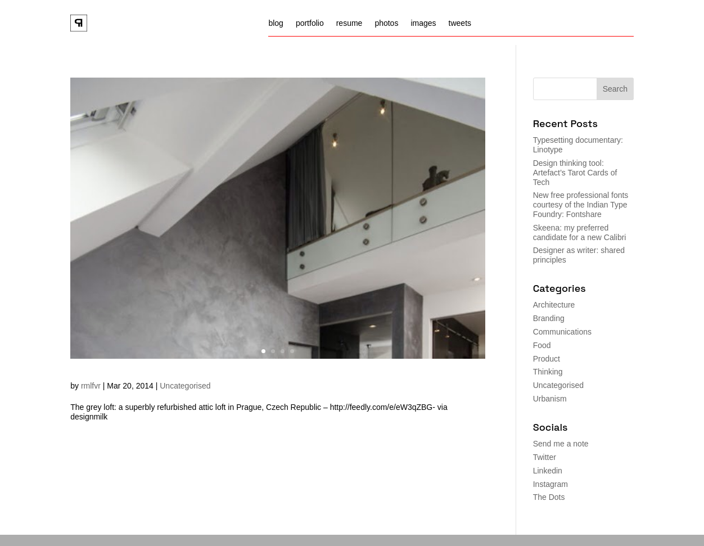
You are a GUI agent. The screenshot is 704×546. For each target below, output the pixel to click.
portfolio (310, 23)
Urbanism (550, 398)
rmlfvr (91, 385)
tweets (460, 23)
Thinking (548, 371)
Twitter (544, 457)
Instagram (550, 484)
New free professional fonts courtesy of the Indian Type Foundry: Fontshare (581, 205)
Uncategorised (185, 385)
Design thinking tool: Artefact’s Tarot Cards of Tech (575, 173)
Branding (549, 318)
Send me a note (561, 443)
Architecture (554, 304)
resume (349, 23)
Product (546, 358)
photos (386, 23)
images (423, 23)
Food (542, 345)
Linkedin (547, 470)
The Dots (549, 497)
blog (275, 23)
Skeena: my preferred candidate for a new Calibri (579, 232)
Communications (562, 331)
